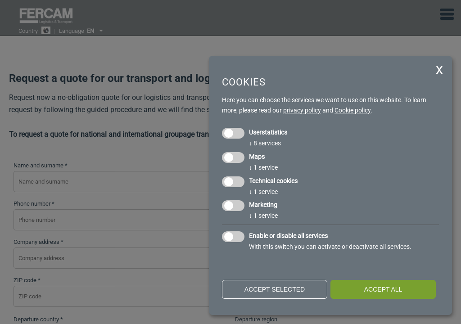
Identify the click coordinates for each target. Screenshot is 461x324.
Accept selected (274, 289)
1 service (263, 167)
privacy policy (302, 110)
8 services (265, 143)
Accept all (383, 289)
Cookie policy (352, 110)
